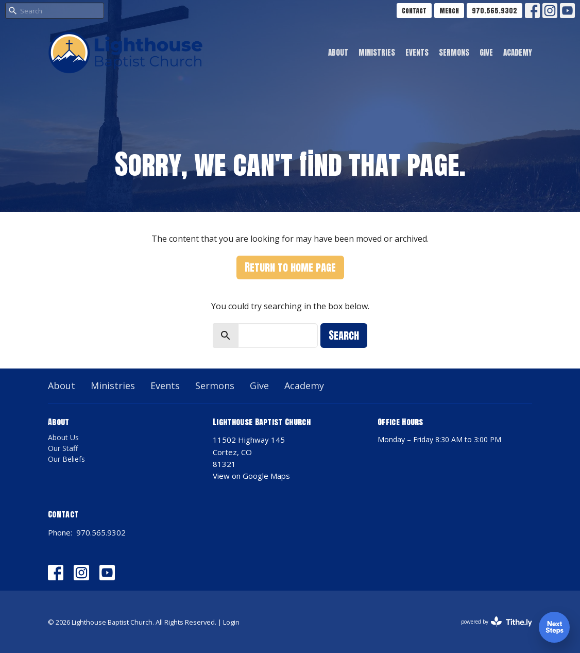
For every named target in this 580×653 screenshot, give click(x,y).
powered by (496, 622)
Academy (517, 52)
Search (344, 335)
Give (486, 52)
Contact (414, 10)
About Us (63, 437)
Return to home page (290, 267)
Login (231, 622)
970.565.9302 (494, 10)
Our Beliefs (66, 459)
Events (417, 52)
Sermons (454, 52)
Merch (449, 10)
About (338, 52)
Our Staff (63, 448)
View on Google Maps (251, 476)
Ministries (377, 52)
